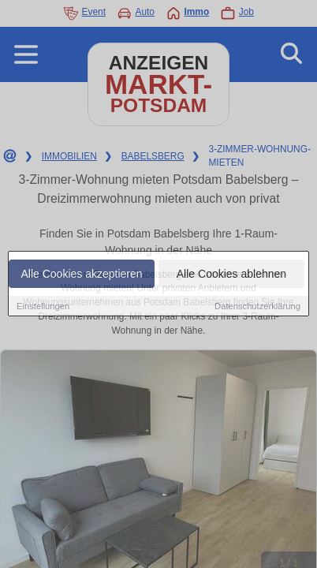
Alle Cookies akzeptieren (81, 273)
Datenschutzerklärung (257, 306)
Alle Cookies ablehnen (231, 273)
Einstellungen (43, 306)
